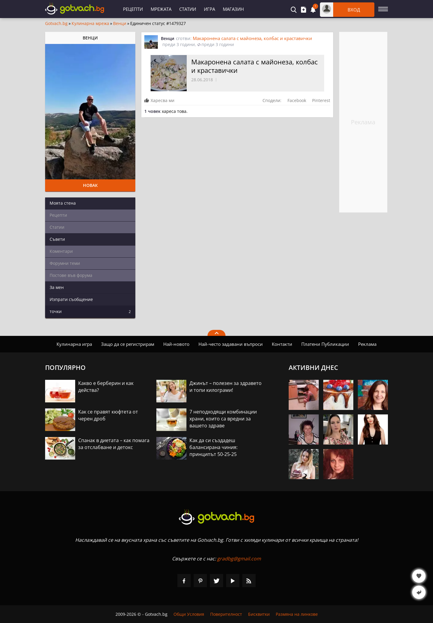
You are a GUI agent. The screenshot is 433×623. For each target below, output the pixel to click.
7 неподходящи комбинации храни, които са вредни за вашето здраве (223, 418)
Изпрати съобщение (71, 299)
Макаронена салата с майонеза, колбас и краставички (252, 38)
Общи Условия (189, 614)
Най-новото (176, 344)
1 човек (152, 111)
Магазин (233, 9)
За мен (57, 287)
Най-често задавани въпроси (230, 344)
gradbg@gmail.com (239, 558)
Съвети (57, 239)
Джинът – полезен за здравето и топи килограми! (225, 386)
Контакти (282, 344)
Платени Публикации (325, 344)
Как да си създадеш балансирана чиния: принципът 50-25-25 (213, 447)
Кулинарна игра (74, 344)
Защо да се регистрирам (127, 344)
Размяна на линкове (297, 614)
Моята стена (63, 203)
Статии (187, 9)
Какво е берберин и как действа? (106, 386)
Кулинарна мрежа (90, 23)
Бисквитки (259, 614)
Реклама (367, 344)
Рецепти (133, 9)
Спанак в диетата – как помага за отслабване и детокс (113, 444)
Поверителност (226, 614)
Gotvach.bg (56, 23)
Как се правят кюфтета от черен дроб (108, 415)
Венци (119, 23)
